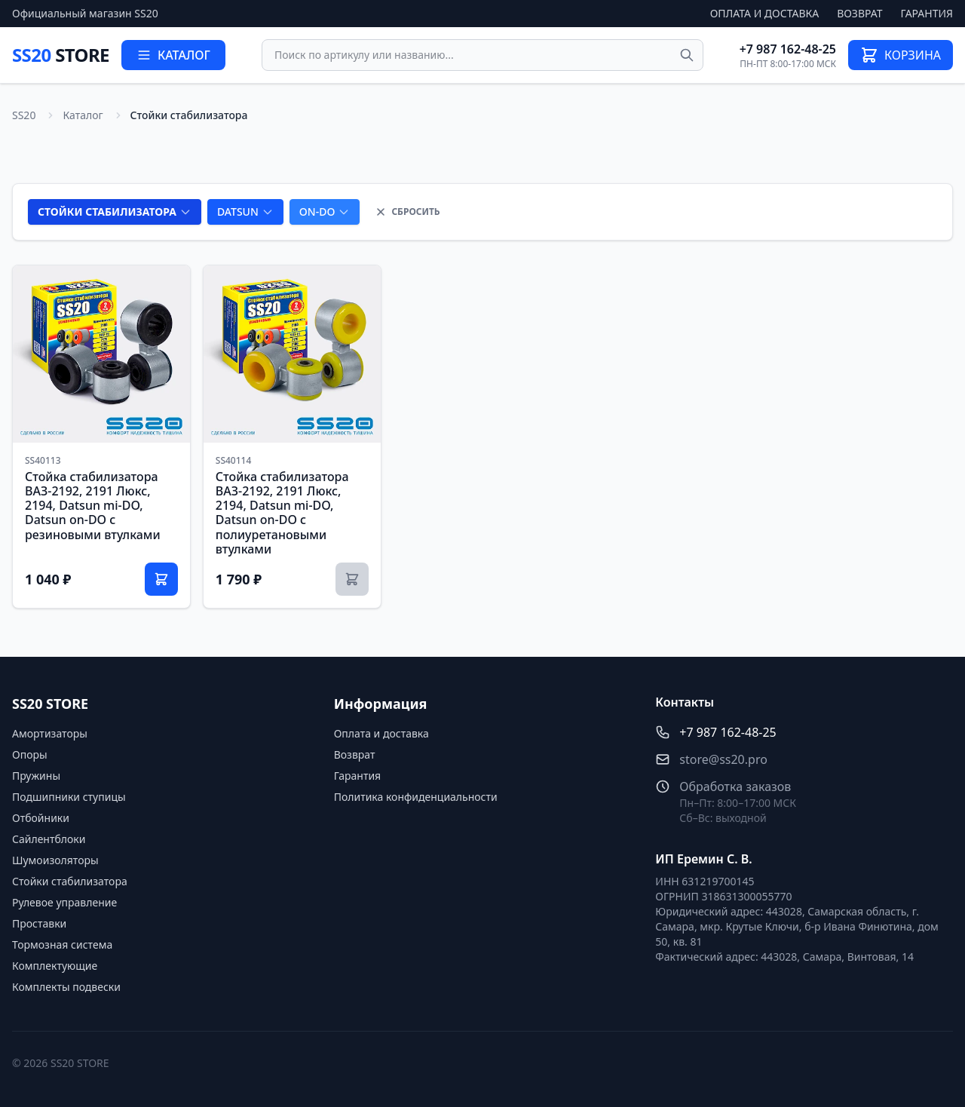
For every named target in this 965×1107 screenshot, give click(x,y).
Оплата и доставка (764, 13)
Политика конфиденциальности (416, 797)
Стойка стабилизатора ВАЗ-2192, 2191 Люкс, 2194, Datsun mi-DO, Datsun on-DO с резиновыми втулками (93, 505)
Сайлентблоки (49, 839)
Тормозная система (62, 944)
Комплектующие (54, 965)
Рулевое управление (64, 902)
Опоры (29, 754)
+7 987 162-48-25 (788, 49)
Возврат (859, 13)
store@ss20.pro (723, 759)
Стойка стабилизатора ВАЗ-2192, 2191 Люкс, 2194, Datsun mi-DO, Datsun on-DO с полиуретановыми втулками (282, 512)
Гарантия (927, 13)
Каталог (83, 115)
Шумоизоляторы (55, 860)
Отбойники (40, 818)
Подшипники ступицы (69, 797)
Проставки (39, 923)
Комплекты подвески (66, 987)
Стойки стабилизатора (69, 881)
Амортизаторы (49, 733)
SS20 (60, 54)
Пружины (36, 775)
